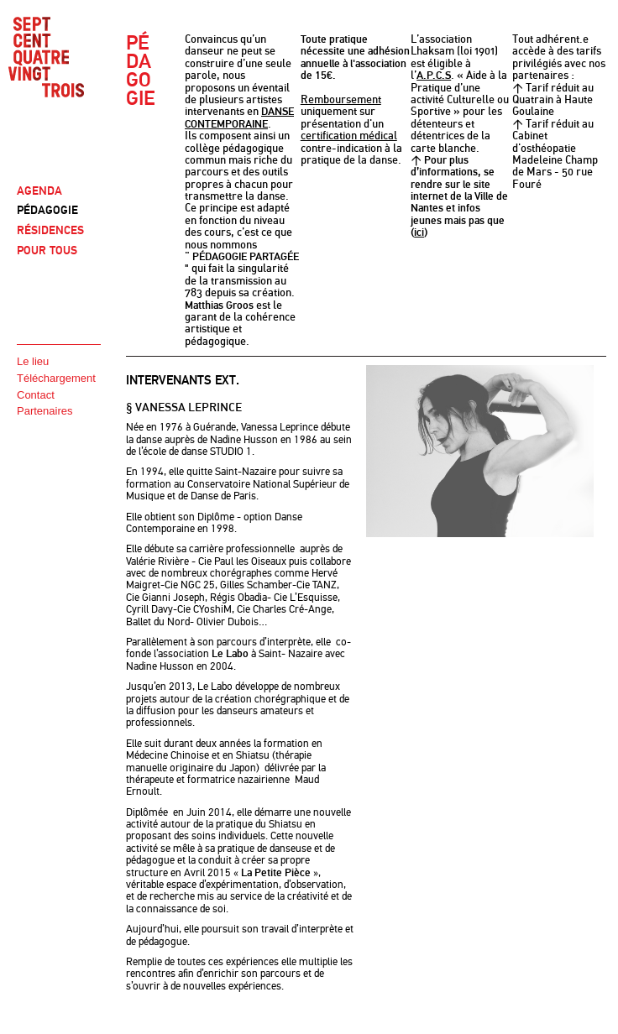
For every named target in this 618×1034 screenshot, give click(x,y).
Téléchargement (56, 378)
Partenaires (44, 411)
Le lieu (33, 361)
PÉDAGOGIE (47, 210)
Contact (36, 395)
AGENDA (39, 191)
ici (419, 232)
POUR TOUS (47, 250)
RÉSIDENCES (50, 230)
